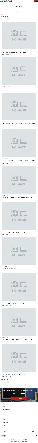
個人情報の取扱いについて (19, 439)
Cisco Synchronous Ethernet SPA (10, 268)
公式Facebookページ (8, 431)
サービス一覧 (5, 422)
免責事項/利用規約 (25, 439)
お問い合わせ (35, 1)
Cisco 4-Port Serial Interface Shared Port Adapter (14, 52)
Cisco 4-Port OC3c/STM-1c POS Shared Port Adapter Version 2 (17, 339)
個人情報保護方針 (13, 439)
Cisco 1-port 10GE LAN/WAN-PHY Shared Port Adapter (15, 232)
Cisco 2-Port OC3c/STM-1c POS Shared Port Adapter (14, 303)
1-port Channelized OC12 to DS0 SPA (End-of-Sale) (14, 88)
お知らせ (4, 425)
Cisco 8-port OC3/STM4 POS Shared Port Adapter (14, 374)
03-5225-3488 (19, 393)
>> (20, 18)
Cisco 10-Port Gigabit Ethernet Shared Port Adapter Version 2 (17, 197)
